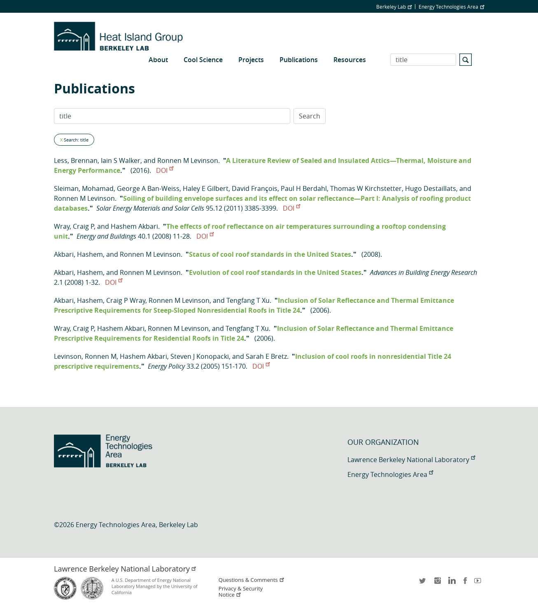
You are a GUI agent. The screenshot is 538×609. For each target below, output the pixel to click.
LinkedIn (451, 583)
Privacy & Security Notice (241, 592)
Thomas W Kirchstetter (366, 188)
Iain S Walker (120, 160)
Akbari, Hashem (78, 254)
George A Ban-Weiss (148, 188)
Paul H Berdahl (304, 188)
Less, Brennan (76, 160)
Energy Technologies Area (451, 6)
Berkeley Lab (394, 6)
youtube (479, 583)
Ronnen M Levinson (187, 160)
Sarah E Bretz (266, 356)
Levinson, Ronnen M (85, 356)
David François (254, 188)
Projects (251, 59)
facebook (465, 583)
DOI (164, 170)
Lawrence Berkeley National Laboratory (411, 459)
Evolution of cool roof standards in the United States (275, 272)
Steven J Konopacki (199, 356)
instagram (437, 583)
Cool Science (203, 59)
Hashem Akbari (134, 226)
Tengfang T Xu (248, 300)
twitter (423, 583)
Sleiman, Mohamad (84, 188)
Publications (298, 59)
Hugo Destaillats (430, 188)
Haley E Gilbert (205, 188)
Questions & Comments (251, 580)
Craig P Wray (125, 300)
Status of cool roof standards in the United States (270, 254)
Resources (349, 59)
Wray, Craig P (74, 226)
